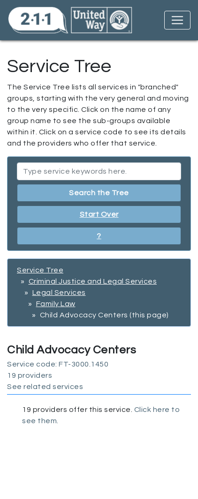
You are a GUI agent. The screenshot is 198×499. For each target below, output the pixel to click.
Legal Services (59, 292)
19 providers (29, 375)
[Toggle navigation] (177, 20)
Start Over (99, 214)
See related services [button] (45, 386)
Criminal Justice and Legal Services (93, 281)
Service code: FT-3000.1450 (57, 364)
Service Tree (40, 270)
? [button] (99, 236)
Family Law (56, 304)
